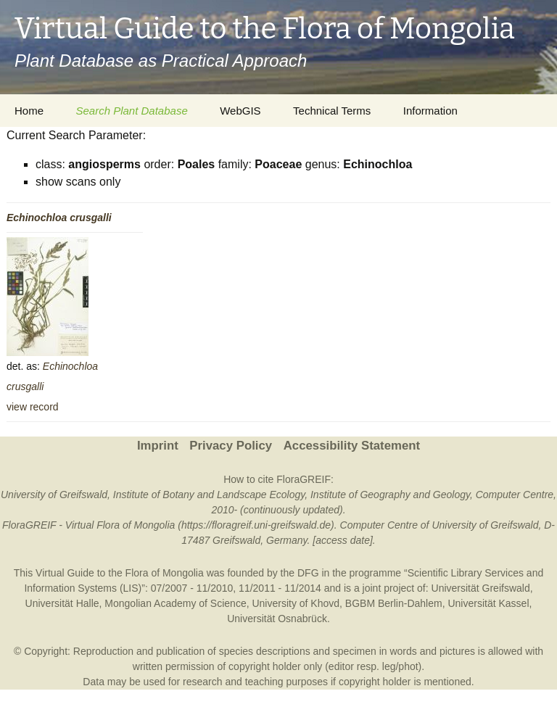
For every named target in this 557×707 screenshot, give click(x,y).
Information (430, 110)
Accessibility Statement (352, 445)
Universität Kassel (488, 603)
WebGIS (240, 110)
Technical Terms (332, 110)
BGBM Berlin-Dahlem (393, 603)
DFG (308, 573)
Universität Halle (62, 603)
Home (29, 110)
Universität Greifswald (481, 588)
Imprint (157, 445)
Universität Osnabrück (277, 618)
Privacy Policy (230, 445)
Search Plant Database (131, 110)
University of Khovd (295, 603)
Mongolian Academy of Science (175, 603)
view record (33, 407)
